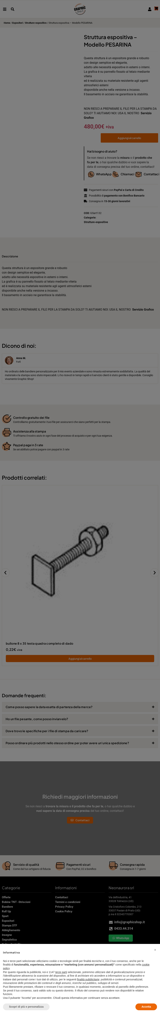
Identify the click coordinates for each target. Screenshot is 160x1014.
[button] (155, 950)
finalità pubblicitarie (88, 979)
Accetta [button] (146, 1006)
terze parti (61, 972)
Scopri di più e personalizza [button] (26, 1006)
